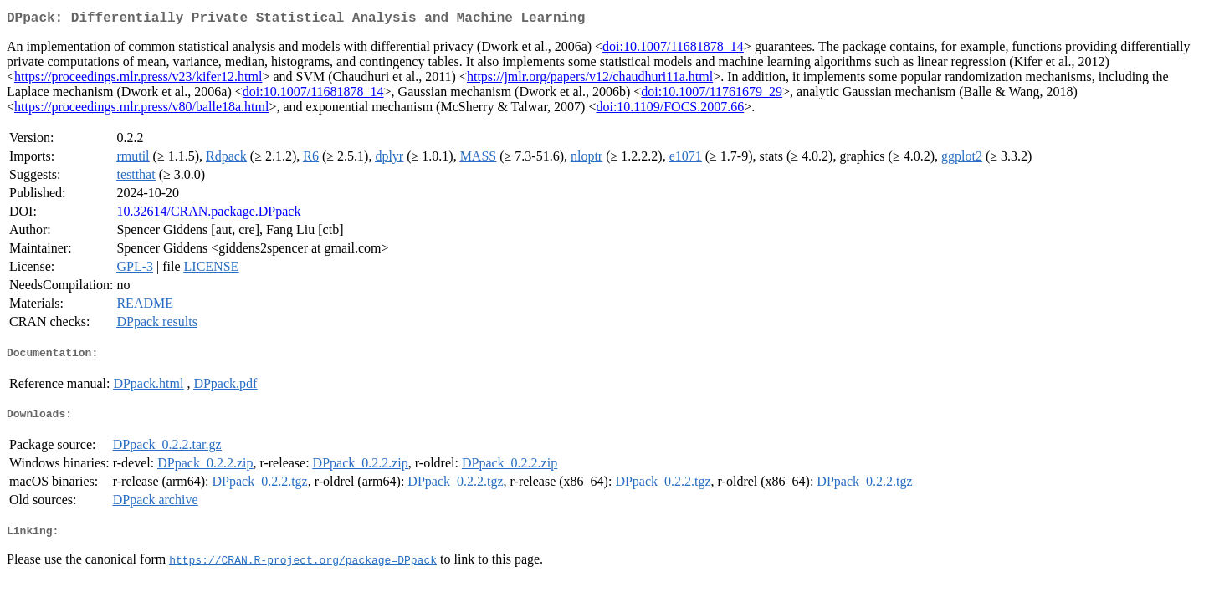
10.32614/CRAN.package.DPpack (208, 214)
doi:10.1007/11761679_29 (711, 95)
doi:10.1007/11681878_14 (673, 50)
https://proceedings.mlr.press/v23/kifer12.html (138, 80)
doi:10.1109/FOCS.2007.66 (670, 110)
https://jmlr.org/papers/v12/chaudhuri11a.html (590, 80)
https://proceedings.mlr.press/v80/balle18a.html (141, 110)
